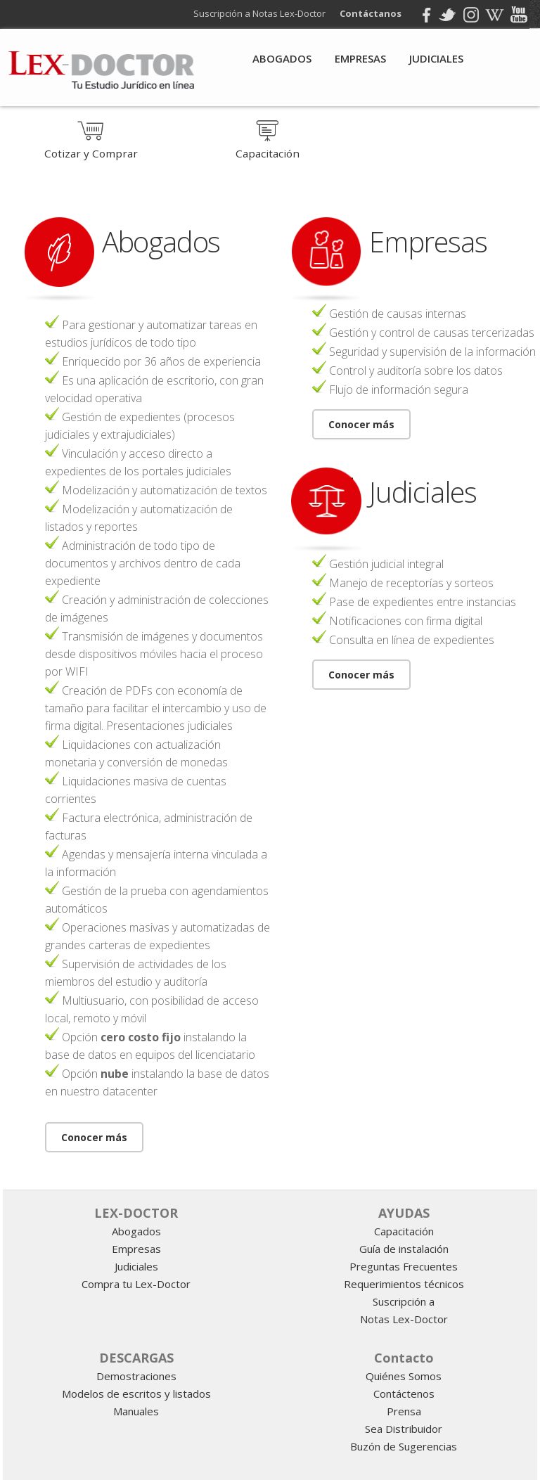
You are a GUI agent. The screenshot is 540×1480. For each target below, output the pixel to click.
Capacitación (268, 147)
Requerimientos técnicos (404, 1284)
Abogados (281, 58)
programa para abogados (321, 1173)
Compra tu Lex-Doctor (136, 1284)
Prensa (404, 1411)
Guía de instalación (404, 1249)
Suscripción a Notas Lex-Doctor (263, 13)
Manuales (136, 1411)
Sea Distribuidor (403, 1429)
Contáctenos (404, 1393)
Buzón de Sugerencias (403, 1446)
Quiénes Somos (404, 1376)
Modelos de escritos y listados (136, 1393)
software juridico (275, 1173)
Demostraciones (136, 1376)
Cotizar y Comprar (91, 147)
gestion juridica (295, 1173)
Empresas (360, 58)
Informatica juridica (497, 1173)
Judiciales (436, 58)
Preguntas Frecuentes (403, 1266)
